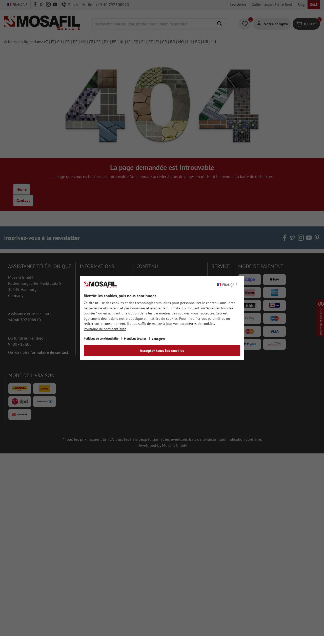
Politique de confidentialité (105, 329)
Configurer (158, 339)
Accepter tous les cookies (162, 350)
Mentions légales (135, 338)
